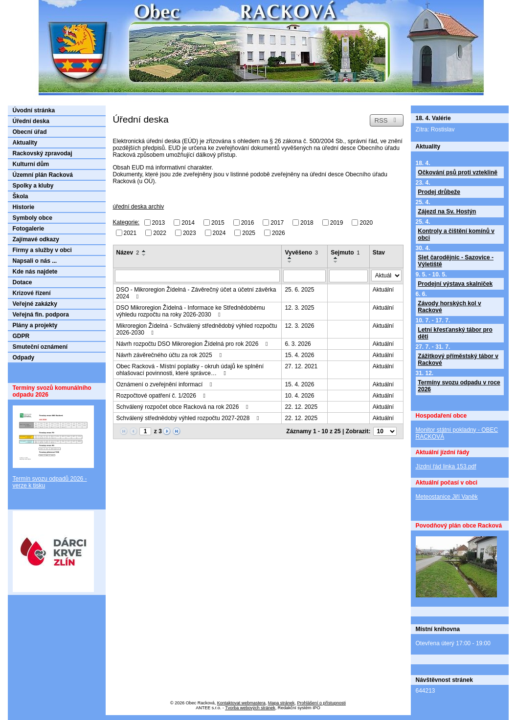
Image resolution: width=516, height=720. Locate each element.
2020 (366, 222)
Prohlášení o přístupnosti (321, 702)
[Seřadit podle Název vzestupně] (144, 251)
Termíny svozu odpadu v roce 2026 (459, 386)
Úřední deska (31, 121)
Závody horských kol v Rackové (449, 307)
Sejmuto (345, 252)
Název (127, 252)
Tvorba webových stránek (250, 707)
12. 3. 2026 (299, 325)
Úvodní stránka (34, 110)
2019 (336, 222)
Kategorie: (126, 222)
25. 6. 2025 (299, 289)
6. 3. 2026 (298, 343)
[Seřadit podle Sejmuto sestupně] (336, 262)
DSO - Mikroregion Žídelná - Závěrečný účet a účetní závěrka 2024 (196, 293)
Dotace (22, 282)
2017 (277, 222)
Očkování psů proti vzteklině (457, 172)
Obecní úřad (30, 131)
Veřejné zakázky (35, 303)
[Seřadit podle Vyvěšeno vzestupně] (290, 258)
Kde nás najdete (35, 271)
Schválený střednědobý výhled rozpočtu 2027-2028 (189, 418)
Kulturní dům (31, 164)
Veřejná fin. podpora (41, 314)
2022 (159, 232)
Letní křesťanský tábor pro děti (455, 333)
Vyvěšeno (301, 252)
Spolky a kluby (33, 185)
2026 (278, 232)
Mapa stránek (281, 702)
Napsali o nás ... (35, 260)
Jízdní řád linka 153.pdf (446, 466)
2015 (217, 222)
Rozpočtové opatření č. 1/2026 (162, 395)
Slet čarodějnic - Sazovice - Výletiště (456, 261)
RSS (386, 120)
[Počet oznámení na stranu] (385, 431)
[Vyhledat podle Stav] (386, 275)
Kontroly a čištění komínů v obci (456, 234)
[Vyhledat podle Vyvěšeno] (304, 276)
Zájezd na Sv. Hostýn (447, 211)
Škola (20, 196)
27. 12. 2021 (301, 366)
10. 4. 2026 (299, 395)
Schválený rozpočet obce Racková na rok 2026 (183, 406)
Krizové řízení (32, 293)
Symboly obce (32, 217)
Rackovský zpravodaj (42, 153)
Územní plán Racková (43, 174)
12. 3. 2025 (299, 307)
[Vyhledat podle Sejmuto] (348, 276)
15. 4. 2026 (299, 355)
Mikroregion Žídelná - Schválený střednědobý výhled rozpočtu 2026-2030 (196, 329)
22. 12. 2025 (301, 406)
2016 (247, 222)
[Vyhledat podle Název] (197, 276)
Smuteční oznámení (40, 346)
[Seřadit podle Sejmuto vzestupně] (336, 258)
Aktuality (25, 142)
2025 (248, 232)
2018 (307, 222)
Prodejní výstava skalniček (455, 283)
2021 (130, 232)
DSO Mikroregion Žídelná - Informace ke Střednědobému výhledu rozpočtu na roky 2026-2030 (190, 311)
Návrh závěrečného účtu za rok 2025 (170, 355)
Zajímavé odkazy (36, 239)
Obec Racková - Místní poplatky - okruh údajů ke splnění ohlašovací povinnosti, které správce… (190, 370)
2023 (189, 232)
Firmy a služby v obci (42, 250)
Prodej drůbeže (439, 192)
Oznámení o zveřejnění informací (165, 384)
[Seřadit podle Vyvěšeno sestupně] (290, 262)
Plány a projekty (35, 325)
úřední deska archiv (138, 206)
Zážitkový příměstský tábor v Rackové (458, 359)
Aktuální (383, 289)
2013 (158, 222)
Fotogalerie (29, 228)
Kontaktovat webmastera (241, 702)
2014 (188, 222)
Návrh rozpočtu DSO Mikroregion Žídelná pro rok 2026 (193, 343)
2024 (219, 232)
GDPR (21, 336)
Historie (24, 207)
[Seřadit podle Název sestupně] (144, 255)
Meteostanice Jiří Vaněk (447, 496)
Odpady (24, 357)
